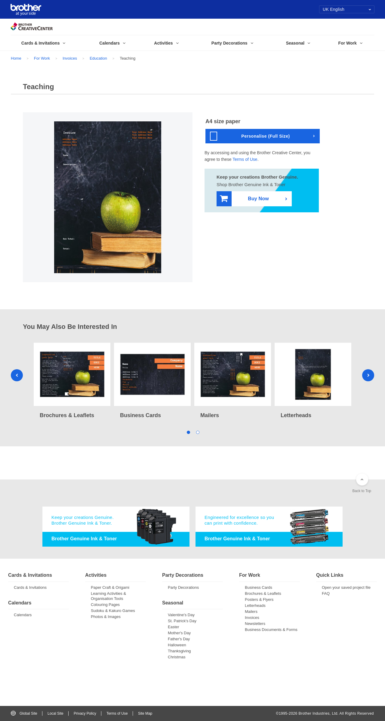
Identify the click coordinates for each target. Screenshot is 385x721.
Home (16, 58)
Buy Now (244, 198)
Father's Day (179, 639)
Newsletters (255, 623)
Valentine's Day (181, 615)
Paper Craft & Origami (110, 587)
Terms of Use (245, 159)
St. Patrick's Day (182, 621)
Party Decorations (183, 587)
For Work (42, 58)
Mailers (251, 611)
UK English (347, 9)
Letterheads (255, 605)
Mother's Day (179, 633)
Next (368, 375)
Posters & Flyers (259, 599)
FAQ (326, 593)
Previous (17, 375)
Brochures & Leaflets (263, 593)
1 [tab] (187, 431)
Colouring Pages (105, 604)
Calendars (23, 615)
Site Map (145, 713)
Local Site (55, 713)
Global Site (24, 713)
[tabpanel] (72, 381)
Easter (173, 627)
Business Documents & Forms (271, 629)
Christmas (177, 657)
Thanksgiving (179, 651)
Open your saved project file (346, 587)
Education (98, 58)
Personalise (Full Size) (250, 136)
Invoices (70, 58)
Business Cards (258, 587)
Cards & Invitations (30, 587)
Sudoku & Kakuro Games (113, 610)
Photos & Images (106, 616)
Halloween (177, 645)
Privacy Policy (85, 713)
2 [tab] (197, 431)
